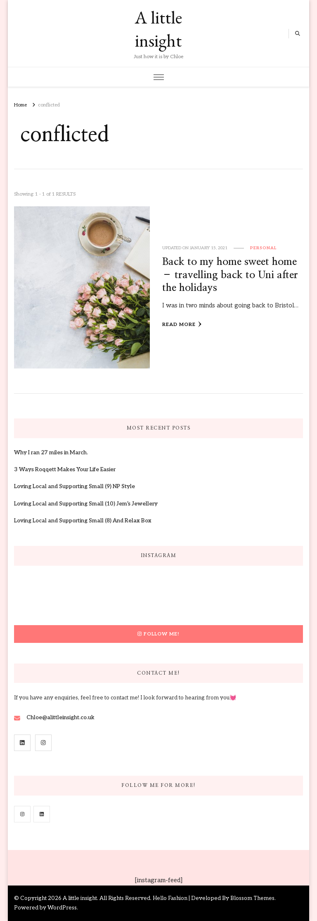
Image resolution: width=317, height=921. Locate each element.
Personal (263, 248)
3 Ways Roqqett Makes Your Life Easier (65, 469)
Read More (182, 324)
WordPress (62, 907)
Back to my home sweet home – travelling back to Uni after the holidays (230, 275)
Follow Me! (158, 634)
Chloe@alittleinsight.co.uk (60, 717)
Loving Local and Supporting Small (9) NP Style (74, 486)
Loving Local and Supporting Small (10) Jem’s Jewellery (86, 504)
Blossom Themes (252, 898)
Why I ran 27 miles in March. (51, 452)
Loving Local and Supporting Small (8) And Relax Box (82, 520)
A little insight (158, 29)
